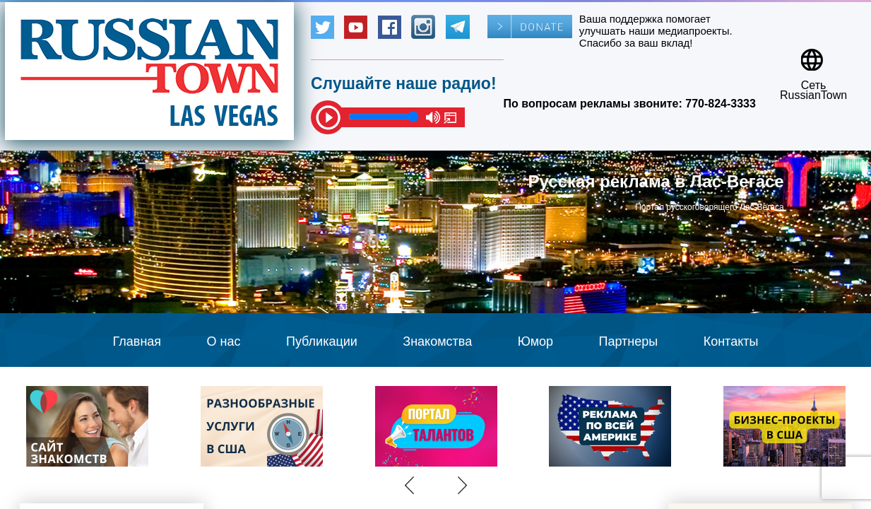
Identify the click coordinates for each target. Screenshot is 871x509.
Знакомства (437, 341)
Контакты (731, 341)
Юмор (535, 341)
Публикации (321, 341)
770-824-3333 (720, 104)
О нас (224, 341)
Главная (137, 341)
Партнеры (628, 341)
